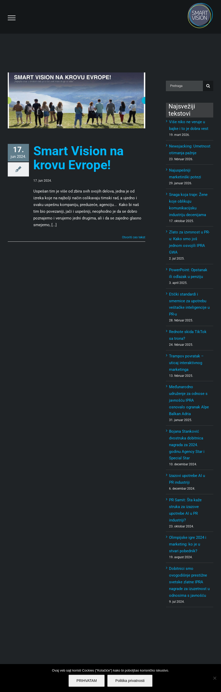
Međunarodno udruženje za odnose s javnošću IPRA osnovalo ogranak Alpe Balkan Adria (189, 400)
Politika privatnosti (129, 681)
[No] (214, 678)
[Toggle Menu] (12, 18)
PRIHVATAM (87, 681)
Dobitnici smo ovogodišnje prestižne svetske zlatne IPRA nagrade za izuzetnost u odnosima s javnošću (189, 582)
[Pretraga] (184, 86)
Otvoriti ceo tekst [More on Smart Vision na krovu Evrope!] (133, 237)
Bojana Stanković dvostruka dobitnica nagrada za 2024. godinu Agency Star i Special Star (186, 445)
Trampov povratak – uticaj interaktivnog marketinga (186, 363)
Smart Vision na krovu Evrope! (78, 157)
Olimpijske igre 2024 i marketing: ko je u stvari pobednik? (187, 544)
